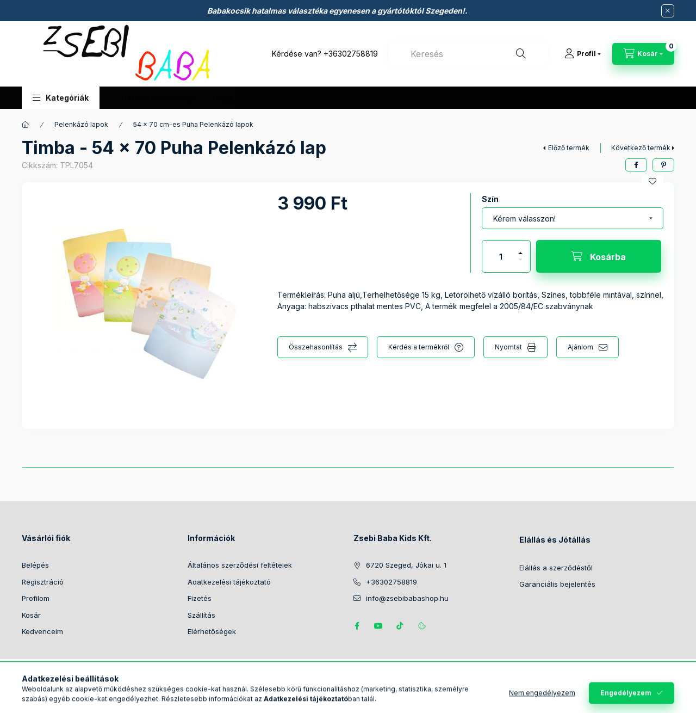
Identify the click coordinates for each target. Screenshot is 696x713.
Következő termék (640, 148)
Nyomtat (508, 347)
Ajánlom (580, 347)
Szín (490, 199)
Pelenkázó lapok (81, 124)
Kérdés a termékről (418, 347)
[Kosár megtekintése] (643, 54)
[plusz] (520, 248)
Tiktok (400, 626)
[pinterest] (663, 164)
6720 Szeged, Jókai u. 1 (406, 565)
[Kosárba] (598, 256)
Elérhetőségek (212, 631)
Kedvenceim (42, 631)
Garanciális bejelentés (558, 584)
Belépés (35, 565)
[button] (61, 98)
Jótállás (269, 98)
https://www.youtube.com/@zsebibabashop (378, 626)
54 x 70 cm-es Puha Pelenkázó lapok (193, 124)
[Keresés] (521, 54)
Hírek (225, 98)
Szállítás (201, 615)
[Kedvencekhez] (652, 181)
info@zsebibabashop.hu (407, 598)
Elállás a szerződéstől (158, 98)
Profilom (35, 598)
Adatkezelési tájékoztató (229, 581)
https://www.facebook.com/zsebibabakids (357, 626)
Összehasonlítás (316, 347)
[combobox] (468, 54)
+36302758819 (351, 53)
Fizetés (200, 598)
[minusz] (520, 264)
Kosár (31, 615)
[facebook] (636, 164)
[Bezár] (667, 10)
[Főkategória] (25, 125)
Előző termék (568, 148)
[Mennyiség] (500, 256)
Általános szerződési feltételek (240, 565)
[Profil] (582, 54)
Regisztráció (43, 581)
